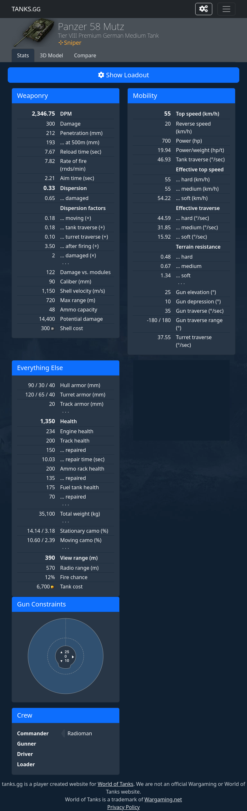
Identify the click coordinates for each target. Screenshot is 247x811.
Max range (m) (77, 300)
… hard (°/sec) (192, 218)
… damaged (74, 198)
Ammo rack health (82, 468)
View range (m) (79, 557)
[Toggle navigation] (226, 9)
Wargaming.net (163, 799)
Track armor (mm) (81, 403)
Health (68, 421)
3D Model (51, 55)
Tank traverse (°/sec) (200, 159)
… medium (189, 266)
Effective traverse (198, 208)
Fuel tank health (79, 487)
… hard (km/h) (193, 179)
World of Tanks (115, 783)
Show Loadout (123, 75)
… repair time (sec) (82, 459)
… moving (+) (75, 218)
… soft (183, 275)
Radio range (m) (79, 567)
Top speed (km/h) (197, 113)
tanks (26, 9)
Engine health (77, 431)
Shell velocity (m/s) (82, 290)
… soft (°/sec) (191, 236)
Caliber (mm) (75, 281)
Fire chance (73, 577)
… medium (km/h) (197, 188)
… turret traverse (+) (84, 236)
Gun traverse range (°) (199, 324)
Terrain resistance (198, 246)
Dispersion (73, 188)
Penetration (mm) (81, 133)
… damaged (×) (78, 255)
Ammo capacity (78, 309)
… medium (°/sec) (197, 227)
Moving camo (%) (80, 540)
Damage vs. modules (85, 272)
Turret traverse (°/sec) (194, 341)
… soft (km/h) (192, 198)
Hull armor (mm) (80, 385)
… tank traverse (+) (82, 227)
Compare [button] (85, 55)
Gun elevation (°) (196, 292)
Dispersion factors (83, 208)
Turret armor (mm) (82, 394)
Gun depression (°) (198, 301)
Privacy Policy (123, 807)
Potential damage (81, 318)
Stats (23, 55)
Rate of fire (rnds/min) (73, 164)
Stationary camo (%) (84, 530)
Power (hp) (189, 140)
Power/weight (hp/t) (200, 150)
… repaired (73, 449)
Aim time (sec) (77, 178)
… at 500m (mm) (79, 142)
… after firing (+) (79, 246)
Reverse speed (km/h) (193, 127)
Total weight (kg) (80, 513)
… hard (184, 256)
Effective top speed (200, 169)
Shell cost (71, 328)
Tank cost (71, 586)
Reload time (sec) (80, 151)
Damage (70, 123)
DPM (66, 113)
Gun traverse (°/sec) (200, 310)
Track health (74, 440)
